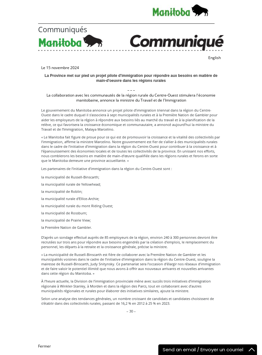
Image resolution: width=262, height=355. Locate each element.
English (214, 57)
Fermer (44, 346)
